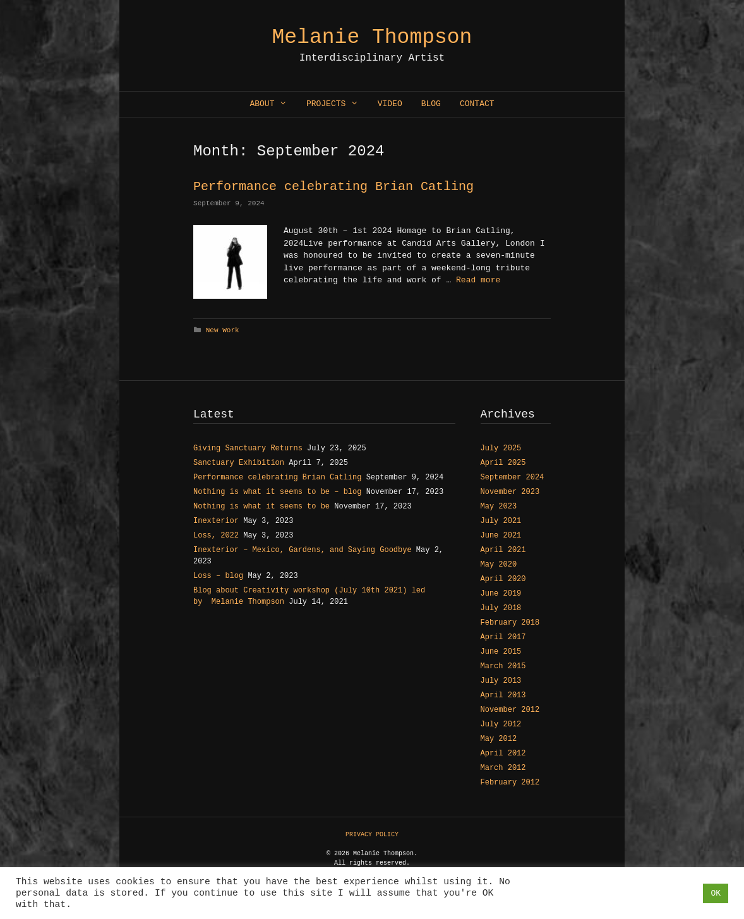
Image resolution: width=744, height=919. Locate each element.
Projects (337, 104)
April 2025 (503, 463)
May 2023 (499, 506)
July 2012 (501, 724)
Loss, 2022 (216, 535)
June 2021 (501, 535)
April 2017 (503, 637)
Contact (477, 104)
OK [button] (716, 893)
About (272, 104)
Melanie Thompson (372, 37)
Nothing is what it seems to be (261, 506)
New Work (222, 330)
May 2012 (499, 739)
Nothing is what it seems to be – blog (277, 492)
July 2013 (501, 680)
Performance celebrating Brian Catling (333, 186)
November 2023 (510, 492)
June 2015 (501, 651)
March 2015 (503, 666)
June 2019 (501, 593)
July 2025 (501, 448)
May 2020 (499, 564)
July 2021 (501, 521)
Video (390, 104)
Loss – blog (218, 576)
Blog (431, 104)
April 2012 (503, 753)
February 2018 (510, 622)
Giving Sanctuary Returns (248, 448)
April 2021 (503, 550)
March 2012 (503, 768)
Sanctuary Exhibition (238, 463)
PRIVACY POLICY (372, 834)
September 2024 (512, 477)
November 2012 (510, 710)
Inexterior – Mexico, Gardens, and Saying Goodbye (302, 550)
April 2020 (503, 579)
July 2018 (501, 608)
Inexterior (216, 521)
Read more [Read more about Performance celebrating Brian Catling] (478, 280)
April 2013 (503, 695)
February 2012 (510, 782)
